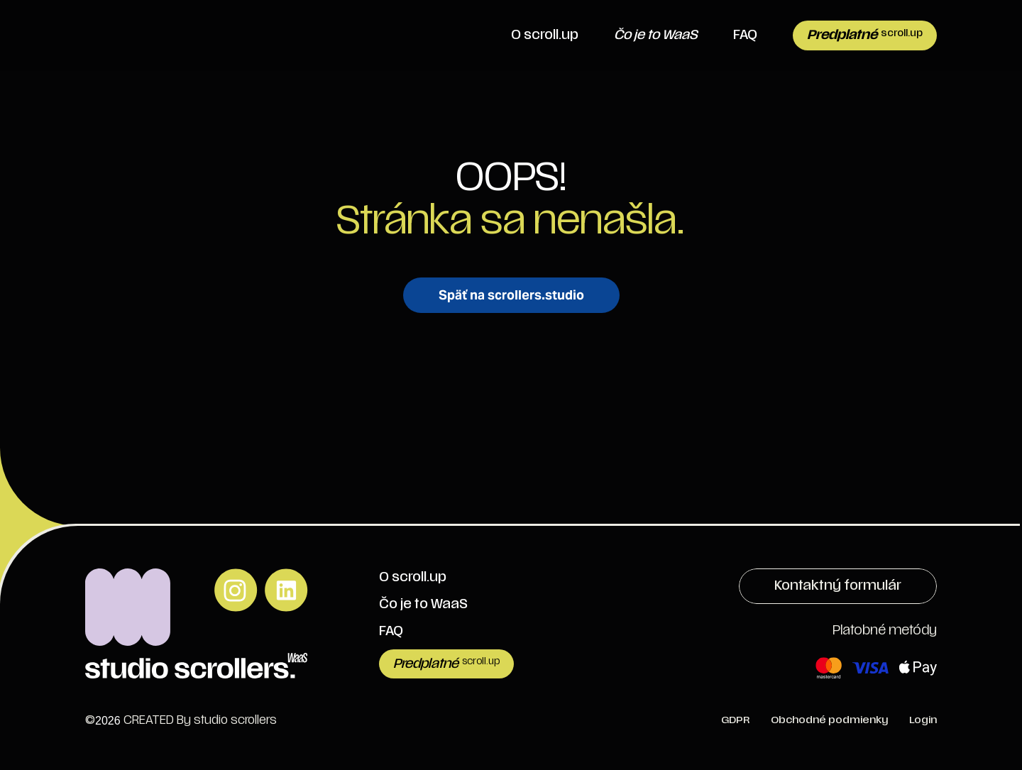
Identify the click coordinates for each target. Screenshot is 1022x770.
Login (923, 720)
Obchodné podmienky (829, 720)
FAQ (745, 35)
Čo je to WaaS (423, 604)
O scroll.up (544, 35)
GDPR (735, 720)
